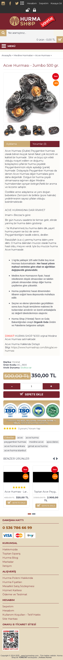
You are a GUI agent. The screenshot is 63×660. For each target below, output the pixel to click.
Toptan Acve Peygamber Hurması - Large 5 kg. (46, 491)
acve (20, 437)
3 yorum (22, 428)
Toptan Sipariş (11, 553)
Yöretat (16, 362)
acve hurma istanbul (15, 450)
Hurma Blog (10, 557)
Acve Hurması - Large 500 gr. (17, 491)
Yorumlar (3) (39, 143)
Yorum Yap (34, 428)
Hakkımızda (10, 549)
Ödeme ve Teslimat (14, 594)
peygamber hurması (15, 441)
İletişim (7, 565)
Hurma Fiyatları (12, 582)
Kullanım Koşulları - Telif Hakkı (21, 614)
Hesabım (8, 610)
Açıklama (11, 143)
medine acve (36, 441)
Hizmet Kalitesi (12, 590)
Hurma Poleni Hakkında (17, 577)
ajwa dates (52, 441)
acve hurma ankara (14, 446)
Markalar (8, 561)
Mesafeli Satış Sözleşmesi (18, 586)
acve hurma (32, 437)
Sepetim (7, 606)
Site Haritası (10, 618)
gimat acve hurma (37, 446)
